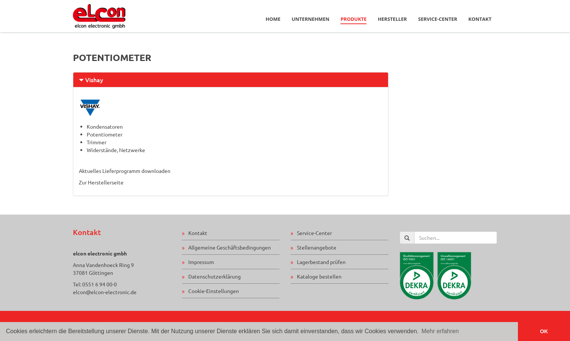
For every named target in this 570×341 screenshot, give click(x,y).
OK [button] (544, 331)
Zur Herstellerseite (101, 182)
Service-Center (437, 19)
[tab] (230, 80)
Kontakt (479, 19)
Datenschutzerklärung (214, 276)
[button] (230, 79)
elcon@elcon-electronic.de (105, 292)
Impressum (201, 261)
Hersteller (392, 19)
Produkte (353, 19)
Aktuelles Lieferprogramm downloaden (124, 170)
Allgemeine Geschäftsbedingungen (229, 247)
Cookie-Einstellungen (213, 290)
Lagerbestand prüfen (321, 261)
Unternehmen (311, 19)
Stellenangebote (316, 247)
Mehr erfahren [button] (440, 331)
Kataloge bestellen (319, 276)
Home (273, 19)
